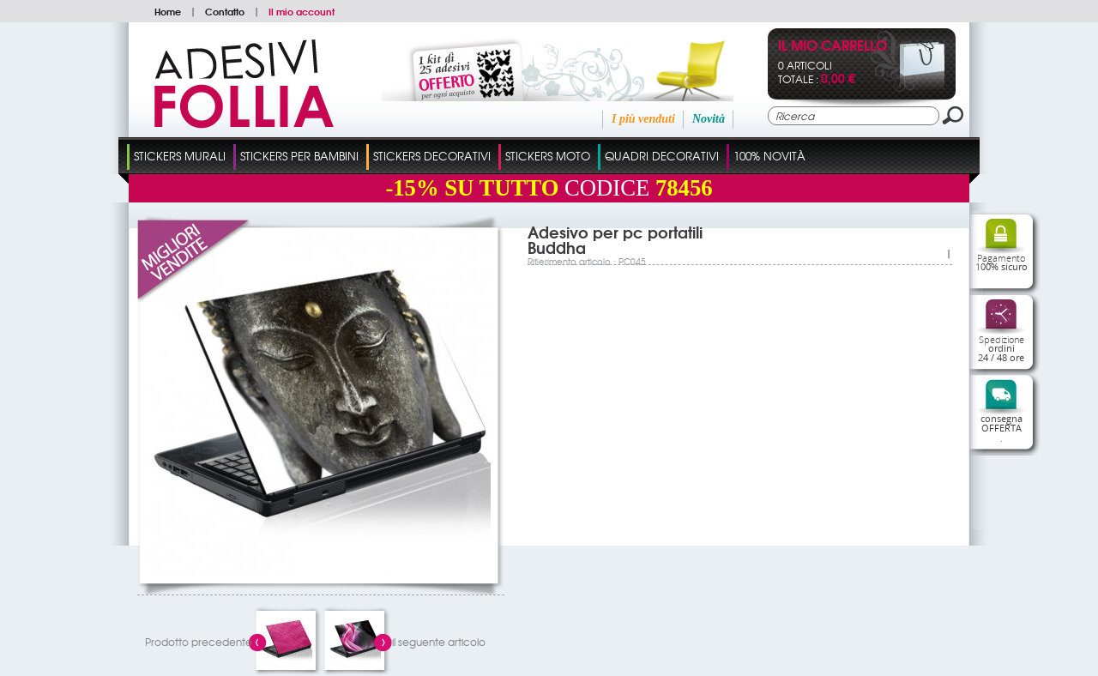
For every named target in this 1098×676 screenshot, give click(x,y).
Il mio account (301, 11)
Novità (708, 118)
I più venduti (643, 118)
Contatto (224, 11)
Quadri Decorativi (662, 156)
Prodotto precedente (198, 641)
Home (167, 11)
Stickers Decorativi (432, 156)
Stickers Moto (547, 156)
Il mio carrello (832, 47)
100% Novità (769, 156)
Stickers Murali (180, 156)
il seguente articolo (439, 641)
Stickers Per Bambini (299, 156)
